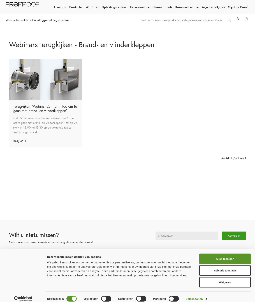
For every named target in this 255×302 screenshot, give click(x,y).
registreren (60, 20)
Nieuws (157, 7)
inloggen (42, 20)
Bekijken (20, 141)
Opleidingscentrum (114, 7)
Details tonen (194, 294)
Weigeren (225, 278)
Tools (168, 7)
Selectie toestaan (225, 266)
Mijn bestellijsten (213, 7)
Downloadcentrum (187, 7)
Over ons (60, 7)
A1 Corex (92, 7)
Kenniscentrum (140, 7)
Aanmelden (234, 236)
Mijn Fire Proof (238, 7)
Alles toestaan (225, 254)
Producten (76, 7)
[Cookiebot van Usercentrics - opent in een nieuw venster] (23, 295)
